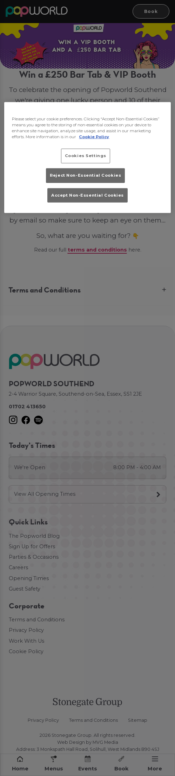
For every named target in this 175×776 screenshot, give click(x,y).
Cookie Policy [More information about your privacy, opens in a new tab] (94, 136)
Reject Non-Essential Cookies (85, 175)
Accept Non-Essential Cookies (87, 194)
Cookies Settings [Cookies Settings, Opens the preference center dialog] (85, 155)
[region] (87, 157)
